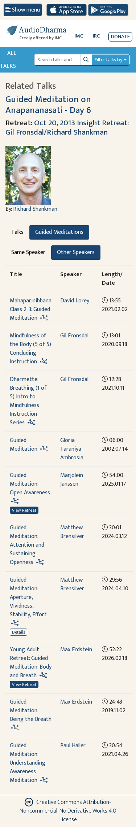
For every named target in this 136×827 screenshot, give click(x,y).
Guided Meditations (59, 232)
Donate (120, 36)
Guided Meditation (23, 445)
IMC (79, 35)
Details (18, 632)
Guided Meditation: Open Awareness (30, 484)
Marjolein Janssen (71, 480)
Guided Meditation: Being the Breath (30, 710)
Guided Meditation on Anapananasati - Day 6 (48, 104)
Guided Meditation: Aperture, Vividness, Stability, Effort (28, 597)
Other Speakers (76, 252)
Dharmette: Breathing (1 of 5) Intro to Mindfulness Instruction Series (28, 401)
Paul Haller (73, 746)
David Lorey (74, 301)
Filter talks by (108, 60)
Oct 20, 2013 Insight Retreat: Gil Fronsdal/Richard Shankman (67, 128)
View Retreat (24, 510)
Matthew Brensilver (72, 532)
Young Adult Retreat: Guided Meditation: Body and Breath (30, 663)
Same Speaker (28, 252)
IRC (96, 35)
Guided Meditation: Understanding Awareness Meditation (27, 763)
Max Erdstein (76, 650)
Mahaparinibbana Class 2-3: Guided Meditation (30, 309)
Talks (17, 232)
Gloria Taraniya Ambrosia (71, 449)
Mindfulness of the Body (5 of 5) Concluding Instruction (30, 349)
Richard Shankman (35, 209)
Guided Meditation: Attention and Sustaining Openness (27, 545)
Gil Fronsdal (74, 336)
